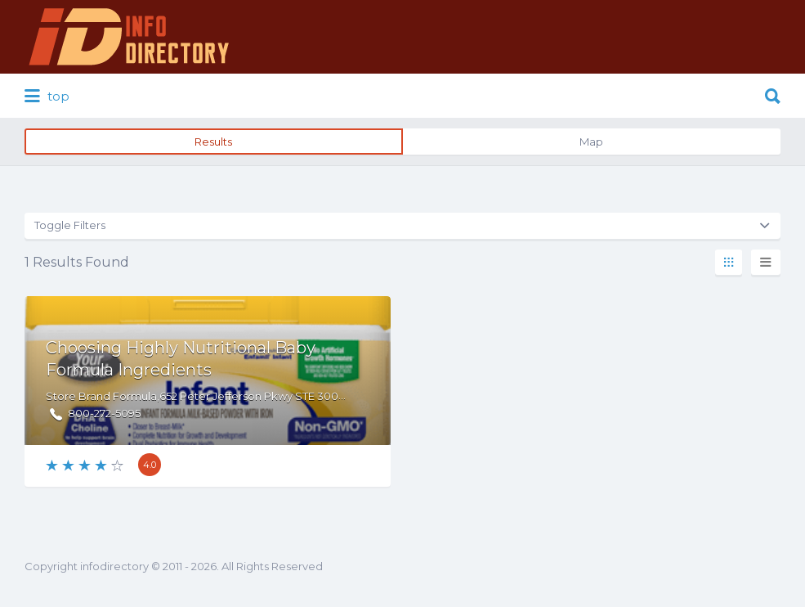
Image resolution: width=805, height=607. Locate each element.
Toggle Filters (69, 225)
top (47, 96)
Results (213, 141)
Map (591, 141)
